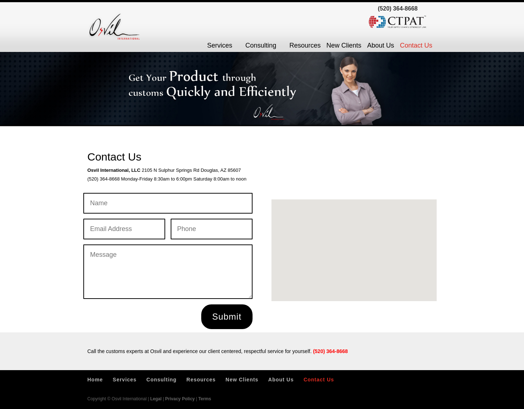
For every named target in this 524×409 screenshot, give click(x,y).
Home (95, 379)
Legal (156, 398)
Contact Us (416, 45)
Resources (305, 45)
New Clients (343, 45)
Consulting (260, 45)
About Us (380, 45)
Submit (227, 316)
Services (219, 45)
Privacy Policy (180, 398)
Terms (204, 398)
